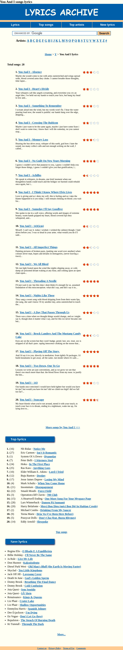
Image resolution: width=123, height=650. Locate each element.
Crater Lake (27, 601)
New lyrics (107, 24)
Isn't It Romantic (47, 452)
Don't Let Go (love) (31, 616)
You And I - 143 (29, 382)
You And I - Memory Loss (33, 139)
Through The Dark (33, 624)
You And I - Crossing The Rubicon (38, 122)
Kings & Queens (32, 597)
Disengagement (44, 487)
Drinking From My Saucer (55, 510)
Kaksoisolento (31, 562)
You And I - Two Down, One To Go (40, 365)
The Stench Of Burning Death (38, 620)
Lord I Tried (56, 471)
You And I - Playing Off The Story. (40, 351)
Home (48, 54)
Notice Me (39, 448)
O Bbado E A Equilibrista (37, 551)
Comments (81, 648)
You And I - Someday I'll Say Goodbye (40, 209)
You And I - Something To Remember (40, 105)
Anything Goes (41, 468)
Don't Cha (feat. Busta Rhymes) (57, 517)
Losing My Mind (54, 479)
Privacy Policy (55, 648)
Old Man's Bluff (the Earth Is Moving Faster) (54, 566)
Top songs (46, 24)
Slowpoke (42, 521)
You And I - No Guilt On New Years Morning (44, 160)
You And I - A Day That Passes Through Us (44, 312)
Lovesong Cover (32, 574)
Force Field (44, 491)
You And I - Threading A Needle (38, 281)
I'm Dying (31, 612)
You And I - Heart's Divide (33, 88)
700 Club (52, 494)
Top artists (76, 24)
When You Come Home (51, 483)
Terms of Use (68, 648)
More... (61, 634)
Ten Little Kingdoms (30, 570)
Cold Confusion (34, 585)
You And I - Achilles (29, 175)
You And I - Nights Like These (37, 295)
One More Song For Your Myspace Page (68, 498)
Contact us (41, 648)
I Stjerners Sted (44, 460)
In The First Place (39, 464)
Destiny (41, 475)
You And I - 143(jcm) (32, 226)
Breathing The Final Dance (40, 581)
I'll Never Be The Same (38, 555)
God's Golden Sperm (37, 578)
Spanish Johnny (37, 608)
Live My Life (25, 558)
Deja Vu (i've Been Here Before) (55, 514)
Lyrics (15, 24)
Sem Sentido (28, 589)
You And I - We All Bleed (34, 264)
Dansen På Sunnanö (53, 502)
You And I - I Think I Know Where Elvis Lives (45, 192)
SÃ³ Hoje (26, 593)
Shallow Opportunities (33, 604)
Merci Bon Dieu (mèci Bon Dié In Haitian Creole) (69, 506)
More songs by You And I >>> (63, 427)
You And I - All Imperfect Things (38, 247)
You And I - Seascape (32, 399)
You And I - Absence (30, 72)
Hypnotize (50, 456)
